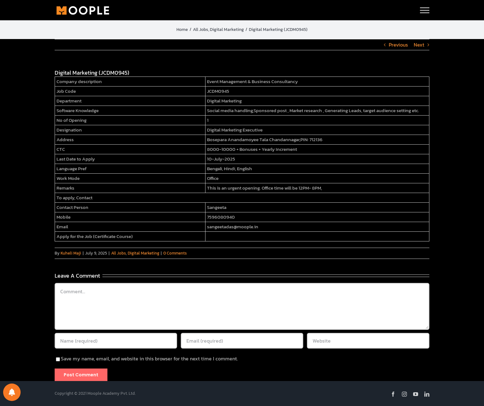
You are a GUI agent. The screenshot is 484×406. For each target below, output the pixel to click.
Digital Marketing (143, 253)
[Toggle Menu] (424, 10)
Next (419, 44)
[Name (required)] (116, 341)
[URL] (368, 341)
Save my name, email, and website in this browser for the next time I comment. (149, 358)
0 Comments (175, 253)
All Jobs (118, 253)
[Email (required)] (242, 341)
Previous (398, 44)
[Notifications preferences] (12, 392)
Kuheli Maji (71, 253)
